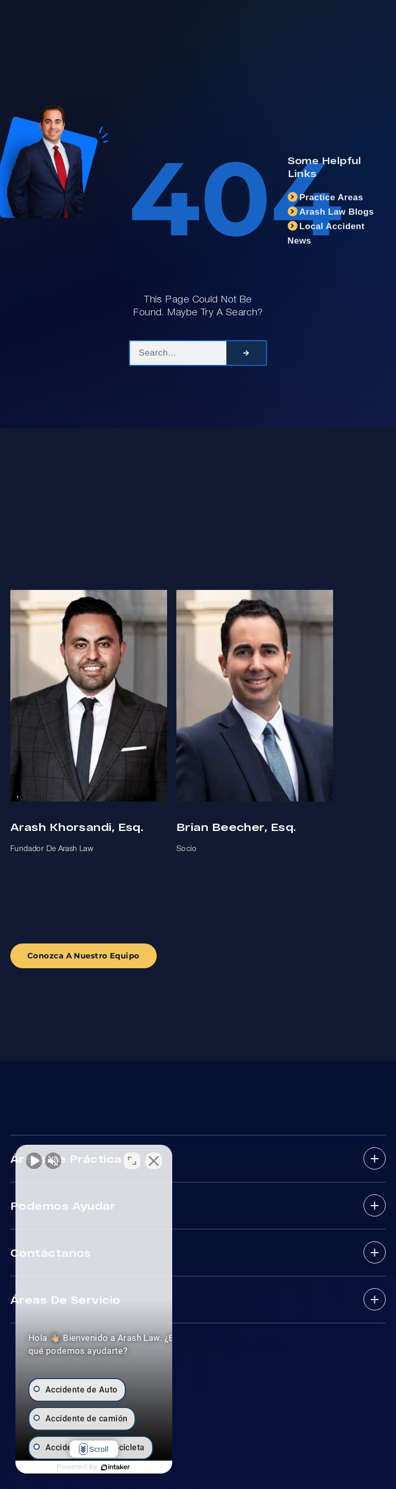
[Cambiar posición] (161, 1159)
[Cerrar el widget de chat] (182, 1159)
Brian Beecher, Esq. (236, 826)
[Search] (246, 353)
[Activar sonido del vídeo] (34, 1159)
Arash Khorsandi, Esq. (76, 826)
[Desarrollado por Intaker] (129, 1467)
